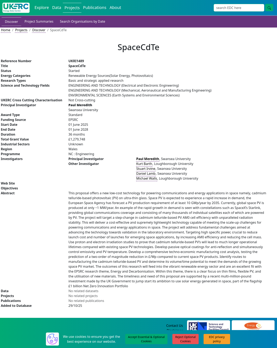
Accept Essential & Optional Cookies (146, 339)
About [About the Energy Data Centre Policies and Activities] (115, 7)
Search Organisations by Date (82, 21)
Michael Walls (146, 178)
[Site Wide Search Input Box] (239, 8)
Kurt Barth (144, 163)
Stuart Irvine (145, 168)
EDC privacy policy (217, 339)
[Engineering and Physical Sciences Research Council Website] (253, 326)
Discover (11, 21)
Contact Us (174, 325)
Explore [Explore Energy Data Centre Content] (41, 7)
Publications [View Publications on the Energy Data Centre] (94, 7)
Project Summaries (38, 21)
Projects (21, 30)
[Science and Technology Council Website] (208, 326)
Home (5, 30)
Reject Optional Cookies (185, 339)
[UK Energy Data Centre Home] (16, 8)
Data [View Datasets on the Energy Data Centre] (56, 7)
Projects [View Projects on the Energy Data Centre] (72, 7)
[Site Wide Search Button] (269, 7)
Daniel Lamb (145, 173)
